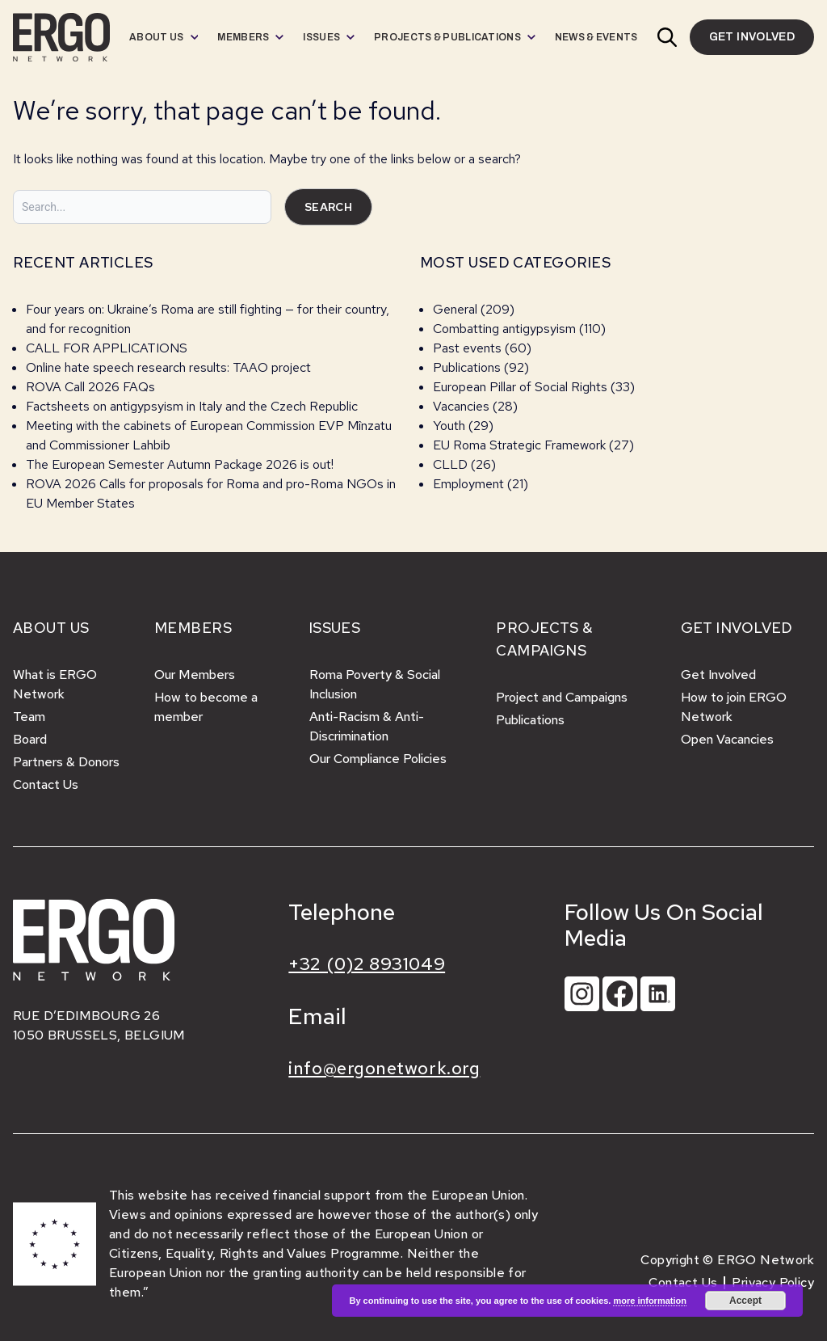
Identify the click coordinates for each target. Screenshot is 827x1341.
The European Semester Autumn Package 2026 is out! (181, 464)
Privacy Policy (773, 1282)
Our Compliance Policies (378, 758)
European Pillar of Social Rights (520, 386)
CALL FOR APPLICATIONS (108, 347)
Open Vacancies (727, 739)
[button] (667, 37)
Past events (467, 347)
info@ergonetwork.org (384, 1068)
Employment (468, 483)
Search (328, 207)
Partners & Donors (66, 761)
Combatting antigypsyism (504, 328)
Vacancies (461, 406)
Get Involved (718, 674)
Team (29, 716)
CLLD (450, 464)
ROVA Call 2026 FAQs (90, 386)
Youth (449, 425)
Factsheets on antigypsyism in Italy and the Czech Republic (192, 406)
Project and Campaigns (562, 697)
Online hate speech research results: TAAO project (168, 367)
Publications (467, 367)
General (455, 309)
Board (30, 739)
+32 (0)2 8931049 (366, 964)
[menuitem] (164, 37)
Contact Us (45, 784)
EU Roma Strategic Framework (519, 444)
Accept (745, 1300)
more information (649, 1300)
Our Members (194, 674)
